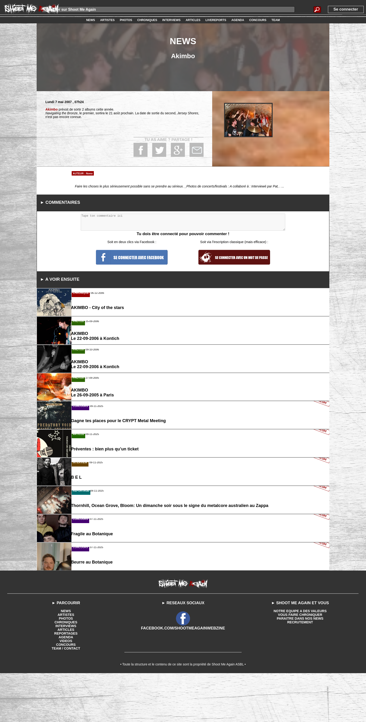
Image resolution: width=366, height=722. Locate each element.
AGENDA (66, 684)
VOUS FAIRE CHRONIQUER (299, 661)
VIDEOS (66, 688)
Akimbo (51, 109)
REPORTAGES (66, 680)
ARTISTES (66, 661)
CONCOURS (65, 691)
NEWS (66, 658)
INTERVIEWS (66, 673)
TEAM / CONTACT (66, 695)
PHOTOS (66, 665)
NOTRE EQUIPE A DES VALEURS (300, 658)
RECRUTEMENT (300, 669)
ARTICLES (66, 676)
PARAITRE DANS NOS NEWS (300, 665)
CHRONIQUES (66, 669)
